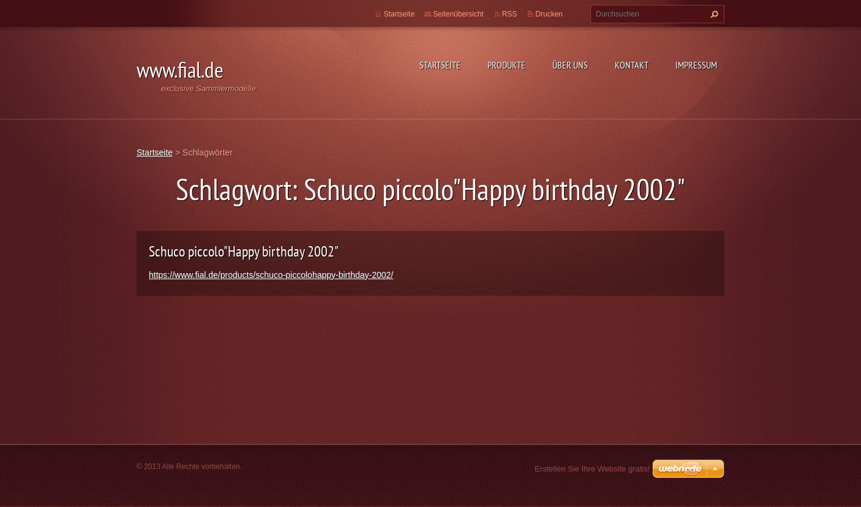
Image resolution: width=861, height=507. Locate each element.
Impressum (696, 65)
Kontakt (632, 65)
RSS (509, 14)
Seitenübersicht (458, 14)
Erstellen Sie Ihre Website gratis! (592, 468)
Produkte (506, 65)
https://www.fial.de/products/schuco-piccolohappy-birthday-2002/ (271, 275)
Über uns (570, 65)
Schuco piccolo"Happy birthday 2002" (244, 251)
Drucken (549, 14)
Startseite (440, 65)
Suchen (713, 14)
